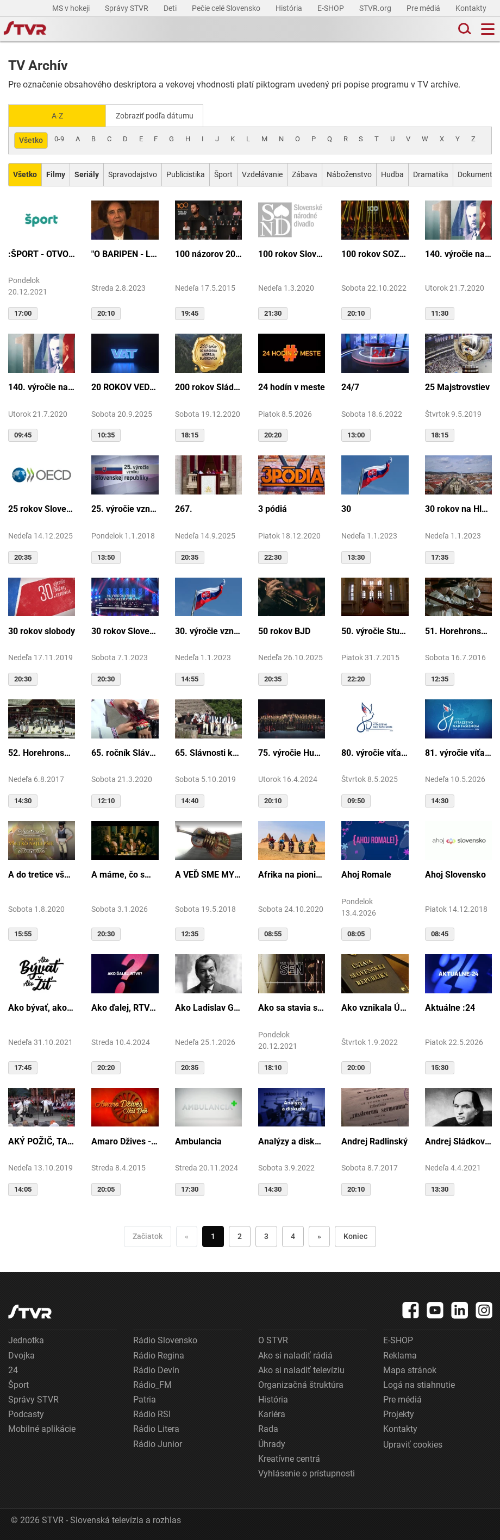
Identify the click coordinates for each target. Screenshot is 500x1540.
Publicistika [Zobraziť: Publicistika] (185, 173)
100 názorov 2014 (208, 253)
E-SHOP (331, 8)
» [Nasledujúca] (319, 1235)
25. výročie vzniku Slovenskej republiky (124, 508)
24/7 (350, 386)
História (290, 8)
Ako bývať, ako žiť (41, 1007)
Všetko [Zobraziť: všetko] (31, 139)
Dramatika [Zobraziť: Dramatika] (430, 173)
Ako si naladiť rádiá (295, 1354)
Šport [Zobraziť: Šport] (223, 173)
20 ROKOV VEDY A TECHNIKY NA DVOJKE (124, 386)
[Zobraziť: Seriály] (87, 173)
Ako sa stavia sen (291, 1007)
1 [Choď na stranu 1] (213, 1235)
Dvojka (21, 1354)
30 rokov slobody (41, 630)
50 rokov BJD (284, 630)
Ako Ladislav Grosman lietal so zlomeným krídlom (208, 1007)
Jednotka (26, 1340)
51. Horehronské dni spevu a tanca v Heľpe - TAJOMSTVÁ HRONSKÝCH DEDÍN (458, 630)
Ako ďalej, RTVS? (124, 1007)
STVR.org (376, 8)
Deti (171, 8)
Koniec (355, 1235)
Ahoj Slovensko (455, 873)
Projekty (398, 1413)
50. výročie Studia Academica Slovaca (374, 630)
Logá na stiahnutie (419, 1384)
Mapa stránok (409, 1369)
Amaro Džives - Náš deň (124, 1140)
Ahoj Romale (366, 873)
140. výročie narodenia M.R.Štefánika (458, 253)
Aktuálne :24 (450, 1007)
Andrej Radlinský (374, 1140)
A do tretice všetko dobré (41, 873)
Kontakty (470, 8)
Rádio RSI (152, 1413)
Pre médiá (424, 8)
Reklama (400, 1354)
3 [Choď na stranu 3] (266, 1235)
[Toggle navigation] (488, 29)
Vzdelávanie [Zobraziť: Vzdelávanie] (262, 173)
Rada (268, 1428)
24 (13, 1369)
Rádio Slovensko (165, 1340)
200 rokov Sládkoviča (208, 386)
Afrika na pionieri (291, 873)
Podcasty (26, 1413)
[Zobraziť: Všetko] (25, 173)
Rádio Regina (158, 1354)
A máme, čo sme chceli (124, 873)
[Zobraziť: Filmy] (55, 173)
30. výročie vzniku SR (208, 630)
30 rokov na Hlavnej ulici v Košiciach (458, 508)
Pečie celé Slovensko (227, 8)
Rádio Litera (156, 1428)
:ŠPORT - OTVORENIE (41, 253)
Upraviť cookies (412, 1443)
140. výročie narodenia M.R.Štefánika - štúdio (41, 386)
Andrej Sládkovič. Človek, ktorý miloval (458, 1140)
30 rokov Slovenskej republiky (124, 630)
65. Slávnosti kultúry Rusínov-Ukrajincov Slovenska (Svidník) (208, 752)
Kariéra (271, 1413)
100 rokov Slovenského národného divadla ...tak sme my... (291, 253)
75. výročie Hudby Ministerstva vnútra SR (291, 752)
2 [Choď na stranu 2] (240, 1235)
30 (346, 508)
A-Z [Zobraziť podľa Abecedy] (57, 115)
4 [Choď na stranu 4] (293, 1235)
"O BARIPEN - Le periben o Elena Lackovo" (124, 253)
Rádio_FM (152, 1384)
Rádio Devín (156, 1369)
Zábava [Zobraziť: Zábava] (304, 173)
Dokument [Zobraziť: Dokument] (475, 173)
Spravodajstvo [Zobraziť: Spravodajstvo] (132, 173)
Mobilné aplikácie (42, 1428)
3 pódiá (272, 508)
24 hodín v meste (291, 386)
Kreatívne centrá (289, 1458)
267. (183, 508)
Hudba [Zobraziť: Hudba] (392, 173)
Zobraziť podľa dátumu (159, 115)
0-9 (59, 138)
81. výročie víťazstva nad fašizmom (458, 752)
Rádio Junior (157, 1443)
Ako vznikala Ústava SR (374, 1007)
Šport (18, 1384)
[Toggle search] (464, 29)
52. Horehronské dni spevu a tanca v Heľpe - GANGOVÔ (41, 752)
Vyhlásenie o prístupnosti (306, 1472)
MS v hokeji (71, 8)
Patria (144, 1398)
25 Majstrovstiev (457, 386)
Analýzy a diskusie (291, 1140)
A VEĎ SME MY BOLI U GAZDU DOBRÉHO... (208, 873)
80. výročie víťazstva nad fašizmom (374, 752)
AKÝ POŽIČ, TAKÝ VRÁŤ (41, 1140)
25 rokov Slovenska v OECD (41, 508)
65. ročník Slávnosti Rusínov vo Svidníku (124, 752)
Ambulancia (198, 1140)
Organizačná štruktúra (300, 1384)
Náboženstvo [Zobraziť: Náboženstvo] (349, 173)
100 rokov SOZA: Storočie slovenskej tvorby (374, 253)
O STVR (273, 1340)
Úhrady (271, 1443)
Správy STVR (127, 8)
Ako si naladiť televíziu (301, 1369)
